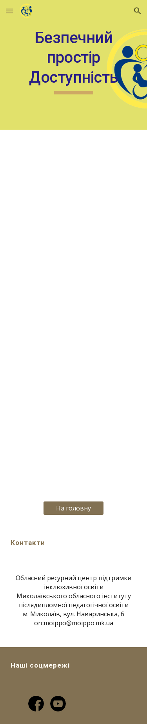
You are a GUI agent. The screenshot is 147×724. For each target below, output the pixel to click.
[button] (9, 11)
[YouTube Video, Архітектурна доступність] (73, 174)
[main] (73, 65)
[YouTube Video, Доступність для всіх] (73, 446)
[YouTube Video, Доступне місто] (73, 264)
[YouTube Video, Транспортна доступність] (73, 355)
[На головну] (73, 508)
